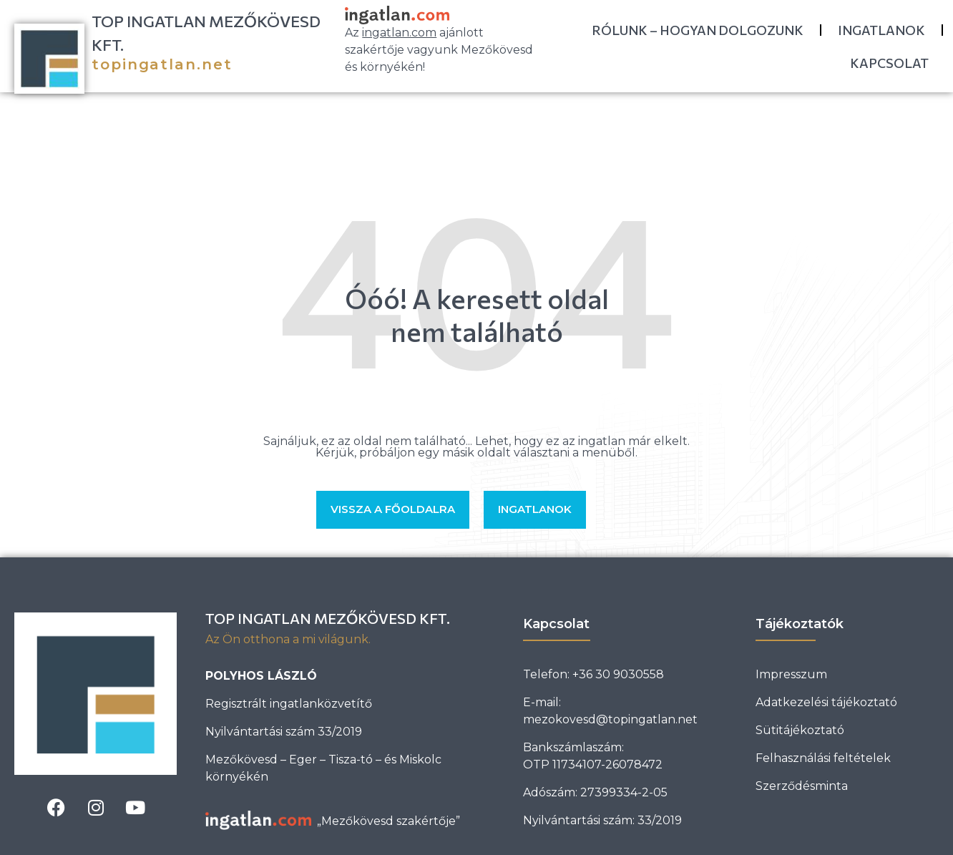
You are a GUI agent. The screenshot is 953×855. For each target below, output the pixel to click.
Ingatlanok (881, 30)
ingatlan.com (399, 32)
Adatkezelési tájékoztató (826, 702)
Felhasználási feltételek (823, 758)
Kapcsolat (889, 63)
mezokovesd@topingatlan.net (610, 719)
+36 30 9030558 (618, 674)
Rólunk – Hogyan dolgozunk (697, 30)
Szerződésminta (802, 786)
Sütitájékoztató (800, 730)
